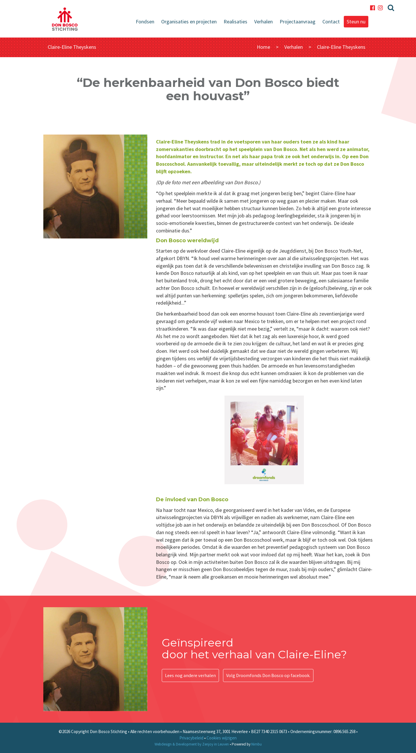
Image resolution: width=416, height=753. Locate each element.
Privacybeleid (191, 738)
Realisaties (235, 21)
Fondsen (145, 21)
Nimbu (256, 744)
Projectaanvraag (297, 21)
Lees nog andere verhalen (190, 675)
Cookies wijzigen (222, 738)
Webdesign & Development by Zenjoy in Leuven (192, 744)
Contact (331, 21)
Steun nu (356, 21)
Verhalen (263, 21)
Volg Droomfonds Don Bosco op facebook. (268, 675)
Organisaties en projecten (189, 21)
